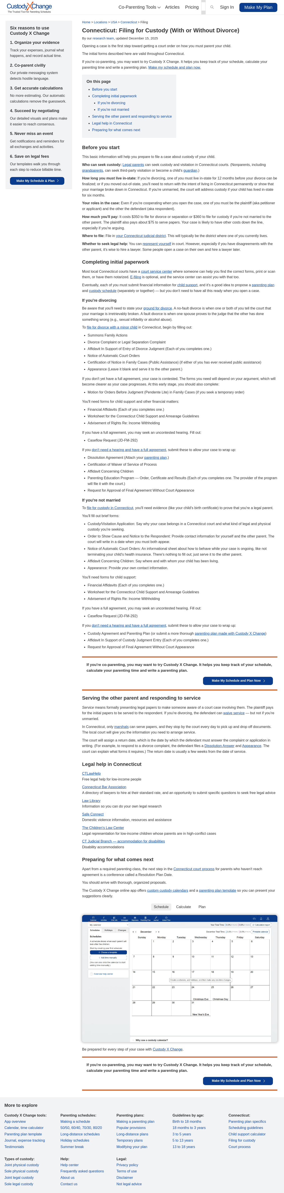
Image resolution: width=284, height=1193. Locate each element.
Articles (172, 7)
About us (68, 1177)
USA (114, 22)
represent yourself (157, 244)
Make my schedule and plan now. (174, 67)
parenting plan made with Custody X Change (230, 633)
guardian (190, 170)
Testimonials (14, 1147)
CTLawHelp (91, 773)
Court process (240, 1147)
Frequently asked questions (82, 1171)
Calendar (11, 1128)
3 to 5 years (182, 1134)
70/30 (86, 1128)
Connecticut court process (194, 869)
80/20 (97, 1128)
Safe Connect (93, 814)
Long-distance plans (132, 1134)
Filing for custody (242, 1140)
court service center (156, 271)
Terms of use (126, 1171)
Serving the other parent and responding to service (132, 116)
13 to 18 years (184, 1147)
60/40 (75, 1128)
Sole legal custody (18, 1184)
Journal (10, 1140)
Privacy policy (127, 1165)
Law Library (91, 801)
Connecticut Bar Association (104, 787)
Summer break (72, 1147)
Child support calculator (247, 1134)
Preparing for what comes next (116, 130)
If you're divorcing (111, 103)
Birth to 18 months (187, 1121)
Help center (70, 1165)
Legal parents (133, 165)
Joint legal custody (19, 1177)
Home (86, 22)
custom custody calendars (167, 890)
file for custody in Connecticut (110, 508)
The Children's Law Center (103, 828)
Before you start (104, 89)
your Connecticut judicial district (141, 236)
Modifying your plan (131, 1147)
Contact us (69, 1184)
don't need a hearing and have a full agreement (129, 450)
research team (103, 38)
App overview (15, 1121)
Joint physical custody (21, 1165)
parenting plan (263, 285)
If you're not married (113, 109)
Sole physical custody (21, 1171)
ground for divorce (157, 308)
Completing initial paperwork (114, 96)
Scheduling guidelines (246, 1128)
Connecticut (128, 22)
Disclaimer (124, 1177)
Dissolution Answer (219, 746)
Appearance (251, 746)
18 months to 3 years (189, 1128)
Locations (100, 22)
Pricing (192, 7)
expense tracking (31, 1140)
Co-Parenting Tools (139, 7)
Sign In (227, 7)
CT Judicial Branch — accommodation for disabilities (123, 841)
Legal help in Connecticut (112, 123)
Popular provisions (131, 1128)
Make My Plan (258, 7)
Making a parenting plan (135, 1121)
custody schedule (102, 291)
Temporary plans (129, 1140)
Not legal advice (129, 1184)
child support (187, 285)
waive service (234, 713)
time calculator (32, 1128)
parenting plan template (217, 890)
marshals (121, 727)
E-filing (135, 277)
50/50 (65, 1128)
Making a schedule (75, 1121)
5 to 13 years (183, 1140)
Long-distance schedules (80, 1134)
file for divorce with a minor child (112, 327)
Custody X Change (167, 1049)
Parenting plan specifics (247, 1121)
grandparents (92, 170)
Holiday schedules (75, 1140)
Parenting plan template (23, 1134)
